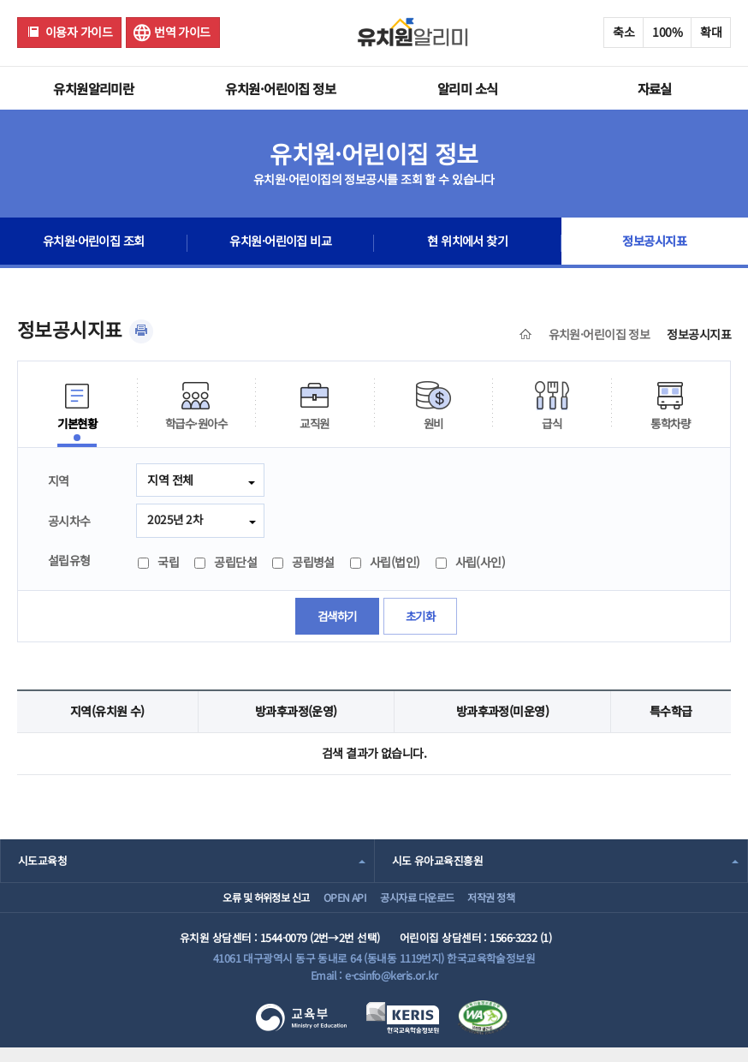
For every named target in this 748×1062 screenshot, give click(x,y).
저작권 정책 (511, 905)
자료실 (655, 88)
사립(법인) (385, 563)
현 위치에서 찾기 (467, 243)
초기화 (421, 617)
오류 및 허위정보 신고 (237, 905)
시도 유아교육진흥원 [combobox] (437, 862)
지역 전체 (170, 479)
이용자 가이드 (78, 31)
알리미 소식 (467, 88)
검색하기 (335, 617)
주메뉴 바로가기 (0, 0)
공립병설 (303, 563)
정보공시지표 (654, 243)
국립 (158, 563)
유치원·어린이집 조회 (93, 243)
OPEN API (333, 905)
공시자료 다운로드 (420, 905)
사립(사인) (471, 563)
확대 (710, 31)
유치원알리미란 (93, 88)
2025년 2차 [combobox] (175, 519)
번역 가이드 (182, 31)
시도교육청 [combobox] (42, 862)
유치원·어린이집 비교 (280, 243)
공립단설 (225, 563)
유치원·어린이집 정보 (280, 88)
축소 (623, 31)
